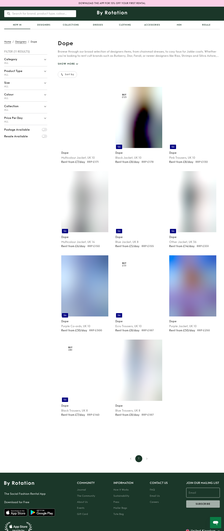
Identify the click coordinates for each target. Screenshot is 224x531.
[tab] (17, 25)
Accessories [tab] (152, 25)
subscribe (203, 504)
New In (17, 25)
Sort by (67, 74)
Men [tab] (179, 25)
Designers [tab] (43, 25)
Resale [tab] (206, 25)
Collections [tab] (71, 25)
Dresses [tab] (98, 25)
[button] (25, 60)
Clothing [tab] (125, 25)
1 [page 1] (138, 458)
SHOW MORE (68, 64)
